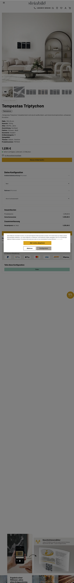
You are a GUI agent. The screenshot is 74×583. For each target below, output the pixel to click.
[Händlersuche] (57, 8)
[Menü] (4, 3)
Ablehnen (30, 248)
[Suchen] (53, 8)
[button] (37, 175)
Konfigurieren (44, 248)
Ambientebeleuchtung (12, 175)
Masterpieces (7, 111)
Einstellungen (59, 239)
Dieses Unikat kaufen (37, 160)
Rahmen (7, 190)
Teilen (37, 269)
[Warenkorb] (70, 8)
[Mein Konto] (65, 8)
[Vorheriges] (64, 79)
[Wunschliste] (61, 8)
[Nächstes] (69, 79)
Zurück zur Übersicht (9, 100)
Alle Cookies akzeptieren (37, 243)
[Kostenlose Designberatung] (41, 8)
